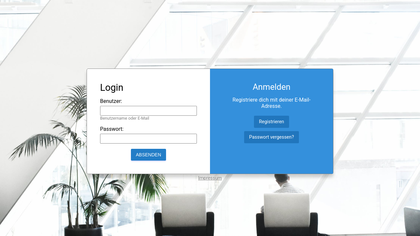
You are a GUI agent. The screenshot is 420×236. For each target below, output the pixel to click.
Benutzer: (111, 101)
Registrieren (271, 122)
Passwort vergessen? (271, 137)
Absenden (148, 154)
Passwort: (111, 129)
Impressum (210, 178)
